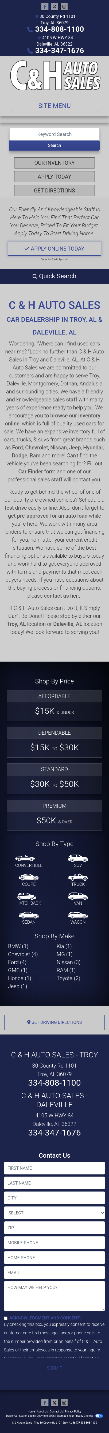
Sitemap (62, 1415)
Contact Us (56, 1411)
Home (31, 1411)
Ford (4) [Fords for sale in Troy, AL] (17, 962)
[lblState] (54, 1212)
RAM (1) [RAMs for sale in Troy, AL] (66, 970)
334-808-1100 (59, 29)
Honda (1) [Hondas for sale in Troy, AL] (19, 978)
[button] (54, 276)
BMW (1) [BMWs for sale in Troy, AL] (18, 946)
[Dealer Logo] (54, 75)
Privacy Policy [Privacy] (73, 1411)
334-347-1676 (59, 50)
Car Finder (30, 471)
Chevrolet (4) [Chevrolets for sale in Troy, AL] (23, 954)
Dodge (20, 455)
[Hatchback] (29, 899)
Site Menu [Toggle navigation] (54, 106)
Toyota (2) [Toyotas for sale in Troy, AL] (68, 978)
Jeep (75, 447)
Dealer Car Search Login (20, 1415)
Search (54, 145)
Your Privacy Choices (85, 1415)
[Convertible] (28, 861)
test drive (16, 508)
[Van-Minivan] (78, 899)
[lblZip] (54, 1227)
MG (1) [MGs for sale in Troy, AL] (65, 954)
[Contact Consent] (5, 1318)
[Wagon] (78, 918)
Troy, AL (16, 624)
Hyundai (93, 447)
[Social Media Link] (64, 7)
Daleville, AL (67, 624)
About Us (42, 1411)
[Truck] (78, 880)
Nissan (58, 447)
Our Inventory (54, 163)
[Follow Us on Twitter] (54, 7)
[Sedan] (29, 918)
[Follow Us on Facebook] (45, 7)
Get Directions (54, 190)
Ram (35, 455)
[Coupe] (29, 880)
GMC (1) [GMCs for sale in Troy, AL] (18, 970)
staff (71, 399)
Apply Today (54, 177)
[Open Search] (54, 134)
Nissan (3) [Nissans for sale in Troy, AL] (69, 962)
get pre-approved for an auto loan (48, 516)
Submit (54, 1368)
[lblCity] (54, 1198)
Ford (17, 447)
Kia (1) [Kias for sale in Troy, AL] (64, 946)
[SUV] (78, 861)
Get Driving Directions (54, 1022)
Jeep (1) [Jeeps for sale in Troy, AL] (17, 986)
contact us (56, 596)
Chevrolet (36, 447)
